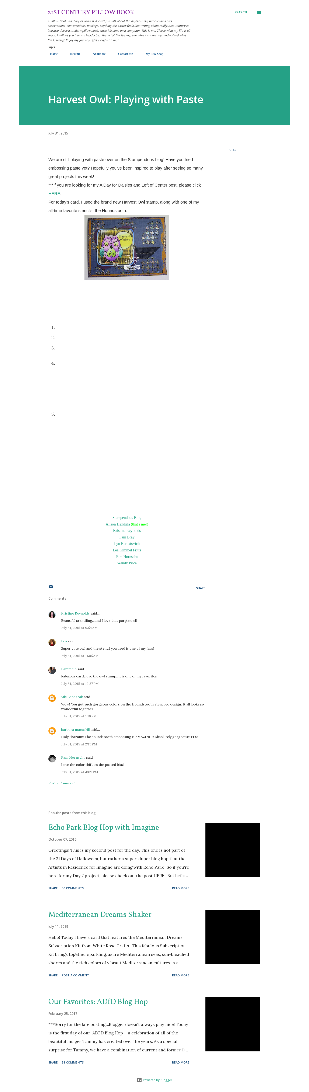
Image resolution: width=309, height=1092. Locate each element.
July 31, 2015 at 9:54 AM (79, 628)
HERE (54, 193)
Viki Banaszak (72, 697)
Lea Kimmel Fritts (127, 550)
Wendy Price (127, 563)
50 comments (73, 888)
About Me (96, 53)
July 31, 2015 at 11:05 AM (79, 656)
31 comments (73, 1062)
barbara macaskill (75, 729)
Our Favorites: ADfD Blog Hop (98, 1002)
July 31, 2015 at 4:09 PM (79, 772)
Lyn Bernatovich (127, 543)
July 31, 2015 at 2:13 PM (79, 744)
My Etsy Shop (152, 53)
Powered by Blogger (154, 1080)
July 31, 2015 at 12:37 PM (80, 683)
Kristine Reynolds (127, 530)
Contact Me (122, 53)
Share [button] (233, 150)
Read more (180, 888)
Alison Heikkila (118, 524)
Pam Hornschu (127, 557)
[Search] (241, 12)
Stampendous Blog (127, 518)
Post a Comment (62, 783)
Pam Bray (127, 537)
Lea (64, 641)
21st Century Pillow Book (91, 12)
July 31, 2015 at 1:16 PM (79, 716)
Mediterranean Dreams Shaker (100, 915)
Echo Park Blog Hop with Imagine (103, 828)
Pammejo (69, 669)
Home (51, 53)
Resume (73, 53)
